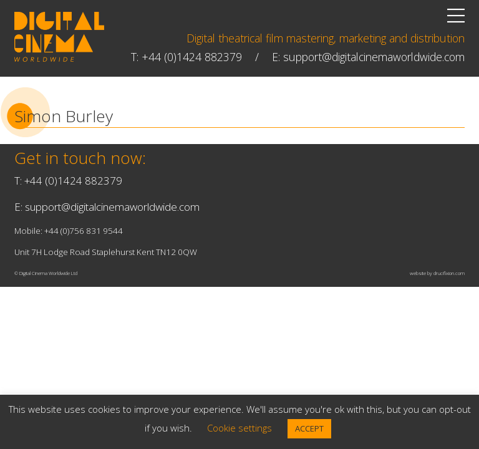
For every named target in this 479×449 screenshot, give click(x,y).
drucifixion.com (449, 273)
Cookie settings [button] (239, 428)
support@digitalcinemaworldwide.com (374, 56)
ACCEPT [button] (309, 428)
